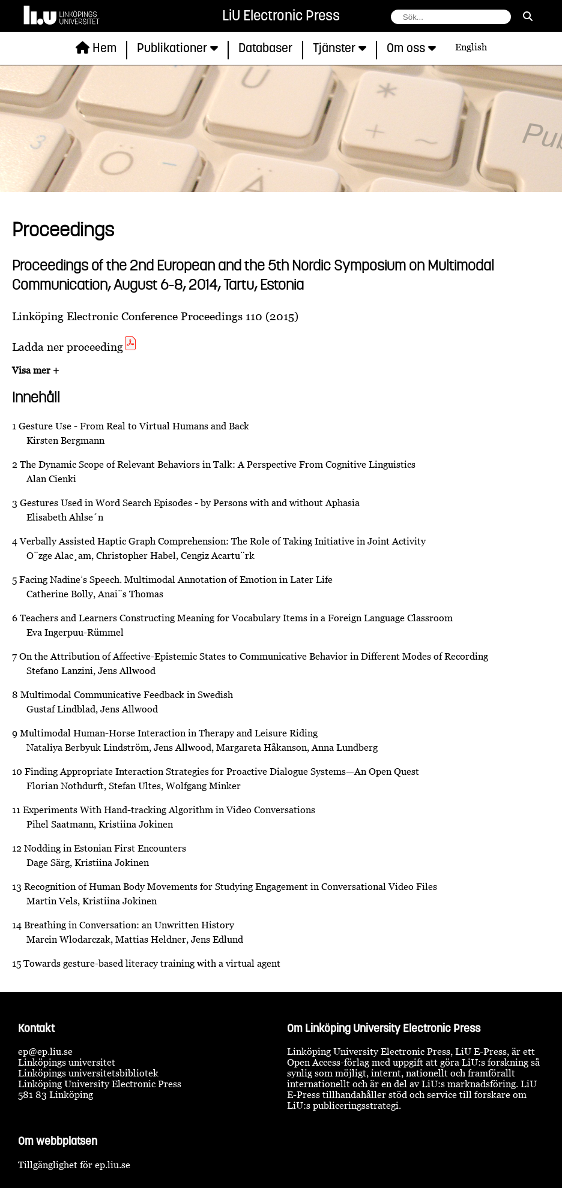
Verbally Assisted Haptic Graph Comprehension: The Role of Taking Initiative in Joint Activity (223, 541)
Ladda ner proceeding (74, 346)
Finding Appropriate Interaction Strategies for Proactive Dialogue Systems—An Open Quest (222, 771)
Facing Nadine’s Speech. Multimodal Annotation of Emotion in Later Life (176, 579)
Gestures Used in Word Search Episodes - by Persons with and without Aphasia (190, 502)
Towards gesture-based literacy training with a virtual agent (151, 963)
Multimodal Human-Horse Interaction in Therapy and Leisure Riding (169, 732)
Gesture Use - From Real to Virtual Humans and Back (134, 425)
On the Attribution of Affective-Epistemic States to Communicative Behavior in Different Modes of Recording (253, 656)
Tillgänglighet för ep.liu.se (74, 1164)
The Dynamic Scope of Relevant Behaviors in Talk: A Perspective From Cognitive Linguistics (217, 464)
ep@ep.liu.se (45, 1051)
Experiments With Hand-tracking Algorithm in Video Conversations (169, 809)
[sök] (527, 16)
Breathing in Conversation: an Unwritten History (129, 924)
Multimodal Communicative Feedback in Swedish (126, 694)
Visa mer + (35, 370)
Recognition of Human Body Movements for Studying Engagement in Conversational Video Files (230, 886)
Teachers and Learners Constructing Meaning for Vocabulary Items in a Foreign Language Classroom (236, 617)
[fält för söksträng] (451, 17)
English (471, 46)
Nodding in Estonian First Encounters (105, 848)
